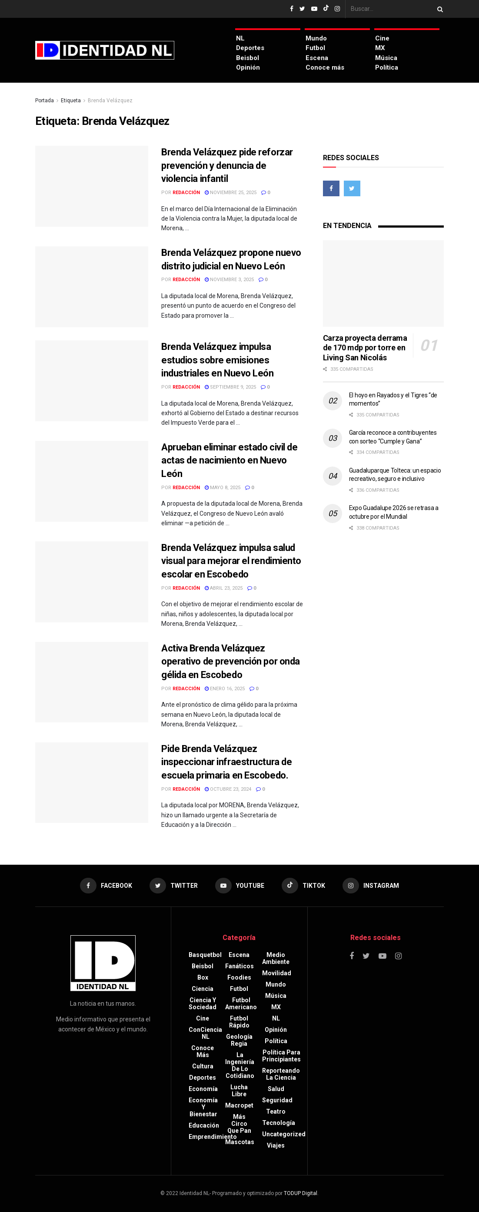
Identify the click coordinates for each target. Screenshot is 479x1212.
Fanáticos (239, 966)
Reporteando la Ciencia (281, 1074)
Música (386, 58)
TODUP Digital (300, 1193)
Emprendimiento (213, 1136)
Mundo (316, 38)
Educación (204, 1125)
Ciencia (202, 988)
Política (386, 67)
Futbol (315, 48)
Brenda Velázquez (110, 100)
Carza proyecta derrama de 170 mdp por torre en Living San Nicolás (365, 347)
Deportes (250, 48)
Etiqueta (71, 100)
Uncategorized (284, 1134)
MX (380, 48)
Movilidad (276, 973)
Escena (317, 58)
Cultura (202, 1066)
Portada (44, 100)
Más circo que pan (239, 1123)
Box (202, 977)
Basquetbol (205, 954)
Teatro (276, 1111)
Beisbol (247, 58)
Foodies (239, 977)
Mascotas (239, 1141)
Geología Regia (239, 1040)
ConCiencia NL (205, 1033)
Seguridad (277, 1100)
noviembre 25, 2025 (230, 192)
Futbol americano (241, 1004)
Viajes (276, 1145)
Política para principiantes (281, 1056)
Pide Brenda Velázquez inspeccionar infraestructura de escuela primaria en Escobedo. (226, 762)
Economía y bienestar (203, 1107)
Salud (276, 1088)
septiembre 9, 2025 (230, 387)
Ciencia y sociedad (202, 1004)
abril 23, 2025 (224, 588)
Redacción (186, 192)
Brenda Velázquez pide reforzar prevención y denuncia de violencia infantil (227, 166)
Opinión (248, 67)
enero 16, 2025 (225, 689)
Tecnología (278, 1122)
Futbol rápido (239, 1022)
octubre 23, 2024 (228, 789)
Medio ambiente (275, 958)
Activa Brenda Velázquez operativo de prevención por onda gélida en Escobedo (230, 662)
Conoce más (325, 67)
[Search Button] (438, 9)
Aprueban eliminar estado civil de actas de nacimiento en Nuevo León (229, 461)
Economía (203, 1088)
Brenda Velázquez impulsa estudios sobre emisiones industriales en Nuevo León (217, 360)
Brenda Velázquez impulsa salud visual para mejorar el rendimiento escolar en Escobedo (231, 561)
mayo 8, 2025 (222, 487)
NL (240, 38)
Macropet (239, 1105)
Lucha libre (239, 1091)
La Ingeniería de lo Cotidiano (239, 1065)
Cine (382, 38)
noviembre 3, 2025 (229, 279)
